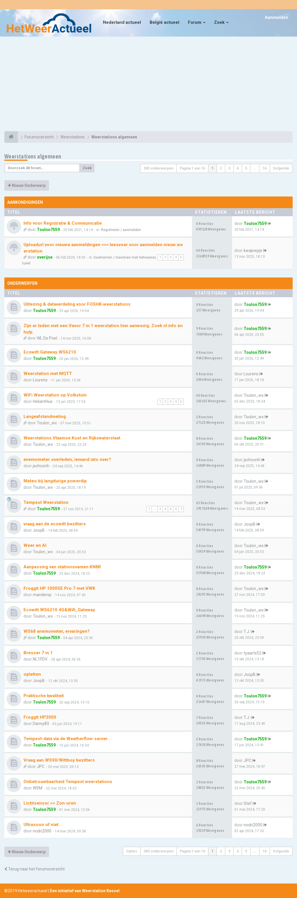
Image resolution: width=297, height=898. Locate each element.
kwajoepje (253, 250)
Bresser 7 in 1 (38, 652)
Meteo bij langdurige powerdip (55, 481)
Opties (131, 851)
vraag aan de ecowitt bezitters (54, 523)
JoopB (39, 530)
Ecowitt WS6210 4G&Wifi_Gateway (59, 609)
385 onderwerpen (158, 168)
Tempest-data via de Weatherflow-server (65, 738)
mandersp (42, 594)
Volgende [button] (281, 168)
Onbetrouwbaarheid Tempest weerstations (67, 781)
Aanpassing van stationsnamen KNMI (62, 566)
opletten (32, 674)
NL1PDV (40, 659)
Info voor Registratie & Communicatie (62, 223)
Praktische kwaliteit (43, 695)
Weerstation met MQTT (47, 373)
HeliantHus (42, 401)
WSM (37, 788)
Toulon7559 (48, 229)
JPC (40, 766)
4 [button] (238, 168)
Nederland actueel (122, 22)
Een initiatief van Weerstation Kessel (84, 890)
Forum (196, 22)
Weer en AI (34, 545)
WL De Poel (47, 338)
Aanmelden (276, 17)
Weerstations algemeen (32, 156)
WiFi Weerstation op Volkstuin (55, 395)
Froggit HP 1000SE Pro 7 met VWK (59, 588)
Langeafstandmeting (44, 416)
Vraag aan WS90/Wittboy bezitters (59, 760)
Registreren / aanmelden (121, 230)
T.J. (247, 631)
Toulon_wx (254, 395)
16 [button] (264, 168)
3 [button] (229, 168)
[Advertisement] (148, 84)
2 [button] (221, 168)
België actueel (164, 22)
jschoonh (41, 466)
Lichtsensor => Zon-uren (49, 803)
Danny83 (41, 723)
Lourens (40, 380)
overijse (44, 257)
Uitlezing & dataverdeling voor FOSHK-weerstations (77, 304)
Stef (248, 803)
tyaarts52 (252, 653)
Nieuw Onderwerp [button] (27, 185)
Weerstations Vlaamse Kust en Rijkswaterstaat (71, 438)
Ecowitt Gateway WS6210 (49, 352)
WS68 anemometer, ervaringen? (56, 631)
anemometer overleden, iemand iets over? (67, 459)
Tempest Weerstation (45, 502)
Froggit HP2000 (39, 717)
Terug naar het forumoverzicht (34, 869)
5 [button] (246, 168)
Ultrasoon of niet (41, 824)
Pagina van (192, 168)
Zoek (221, 22)
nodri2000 (42, 831)
